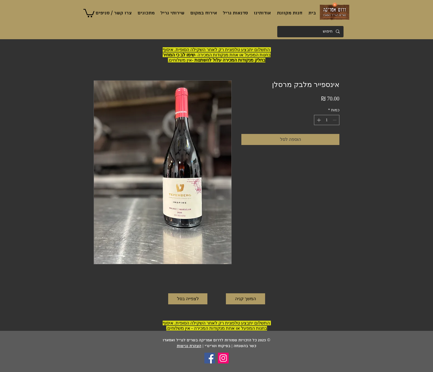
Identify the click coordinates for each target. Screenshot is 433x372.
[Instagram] (223, 358)
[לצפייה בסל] (187, 298)
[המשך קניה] (245, 298)
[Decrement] (335, 120)
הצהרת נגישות (189, 346)
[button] (88, 12)
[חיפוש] (310, 31)
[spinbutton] (327, 120)
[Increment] (318, 120)
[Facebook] (209, 358)
